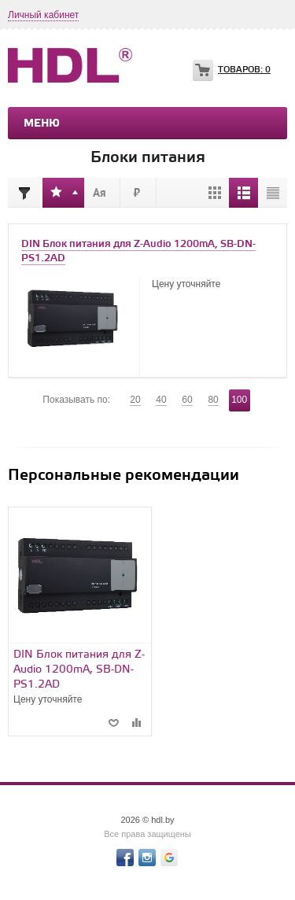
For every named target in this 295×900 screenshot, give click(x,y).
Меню (42, 123)
